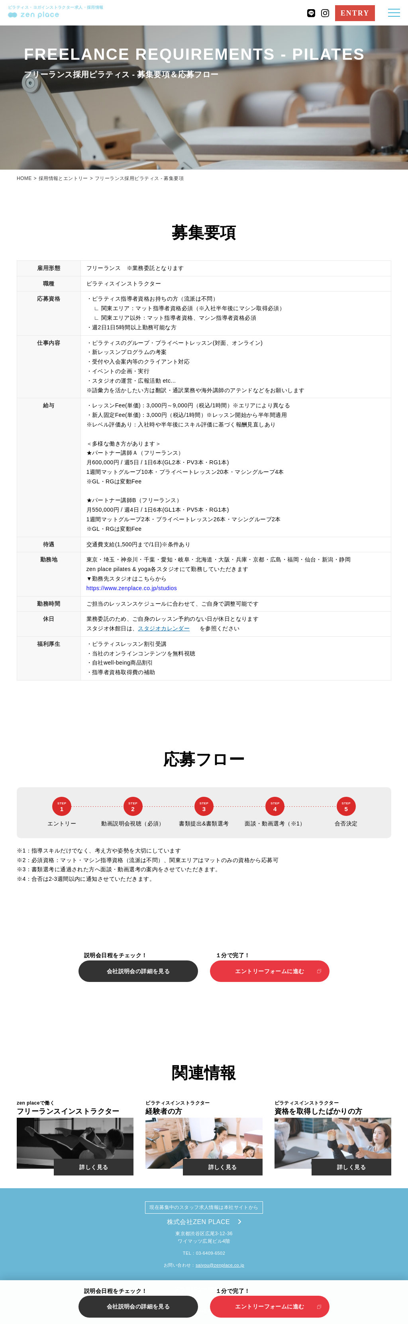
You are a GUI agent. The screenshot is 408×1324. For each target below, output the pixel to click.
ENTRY (355, 13)
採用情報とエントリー (63, 178)
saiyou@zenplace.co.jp (220, 1265)
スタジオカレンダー (164, 628)
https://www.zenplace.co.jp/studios (131, 588)
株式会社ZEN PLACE (204, 1221)
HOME (24, 178)
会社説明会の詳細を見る (138, 971)
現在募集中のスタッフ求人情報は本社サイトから (203, 1207)
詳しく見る (93, 1167)
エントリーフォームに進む (269, 971)
